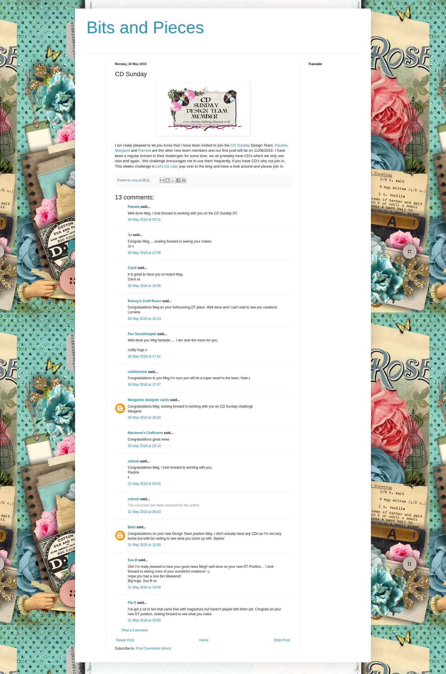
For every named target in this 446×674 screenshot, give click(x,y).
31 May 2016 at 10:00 (144, 545)
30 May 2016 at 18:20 (144, 418)
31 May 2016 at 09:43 (144, 512)
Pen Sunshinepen (142, 334)
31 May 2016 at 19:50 (144, 620)
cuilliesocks (137, 372)
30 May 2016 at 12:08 (144, 253)
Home (203, 640)
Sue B (133, 560)
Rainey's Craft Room (144, 301)
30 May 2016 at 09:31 (144, 220)
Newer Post (125, 640)
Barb (131, 527)
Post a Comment (134, 630)
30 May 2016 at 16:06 (144, 286)
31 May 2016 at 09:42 (144, 484)
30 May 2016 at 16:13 (144, 319)
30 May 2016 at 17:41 (144, 356)
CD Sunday (240, 145)
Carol (132, 268)
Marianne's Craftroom (145, 433)
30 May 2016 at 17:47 (144, 385)
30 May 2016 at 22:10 (144, 446)
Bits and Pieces (145, 27)
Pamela (144, 150)
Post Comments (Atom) (153, 648)
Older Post (282, 640)
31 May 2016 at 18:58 (144, 587)
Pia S (132, 603)
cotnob (133, 461)
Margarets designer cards (148, 400)
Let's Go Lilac (167, 166)
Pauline (281, 145)
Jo (130, 235)
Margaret (122, 150)
